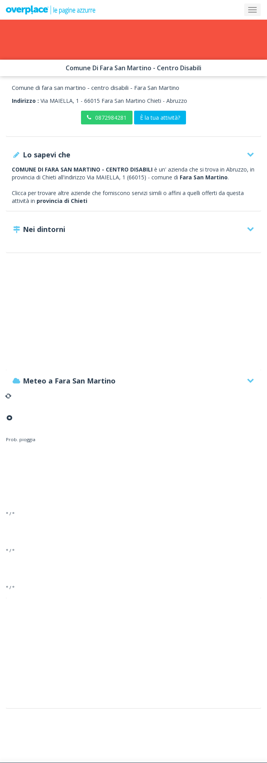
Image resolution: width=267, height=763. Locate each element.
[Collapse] (252, 9)
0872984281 (107, 117)
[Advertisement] (133, 315)
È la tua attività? (160, 117)
